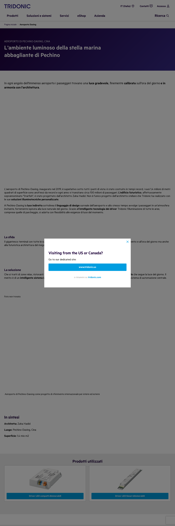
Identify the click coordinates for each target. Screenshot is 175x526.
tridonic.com (94, 277)
